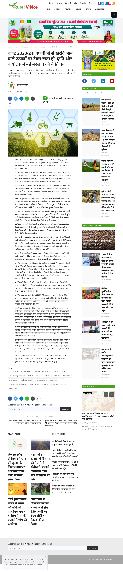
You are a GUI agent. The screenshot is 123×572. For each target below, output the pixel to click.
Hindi (92, 3)
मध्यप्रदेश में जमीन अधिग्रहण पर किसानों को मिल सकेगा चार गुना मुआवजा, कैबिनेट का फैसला (63, 489)
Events (88, 9)
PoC (62, 380)
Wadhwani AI (13, 389)
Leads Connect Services (42, 371)
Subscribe (65, 409)
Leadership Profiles (71, 3)
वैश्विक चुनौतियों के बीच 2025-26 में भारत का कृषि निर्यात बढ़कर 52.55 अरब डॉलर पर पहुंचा (65, 465)
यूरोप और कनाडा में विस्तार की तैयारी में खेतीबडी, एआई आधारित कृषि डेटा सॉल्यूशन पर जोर (40, 470)
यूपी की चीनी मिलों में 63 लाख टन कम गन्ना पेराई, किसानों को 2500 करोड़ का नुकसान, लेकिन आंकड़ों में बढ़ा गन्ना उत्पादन (108, 201)
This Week (87, 93)
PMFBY (30, 376)
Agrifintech (56, 376)
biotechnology (34, 384)
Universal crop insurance (17, 376)
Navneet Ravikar (26, 371)
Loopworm (53, 380)
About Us (60, 3)
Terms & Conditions (95, 567)
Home (48, 9)
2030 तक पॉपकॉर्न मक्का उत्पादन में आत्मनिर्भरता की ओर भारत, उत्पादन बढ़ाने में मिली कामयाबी (97, 423)
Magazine (83, 3)
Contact (51, 3)
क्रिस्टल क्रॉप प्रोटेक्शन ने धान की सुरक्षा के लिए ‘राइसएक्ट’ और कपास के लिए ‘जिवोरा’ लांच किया (17, 470)
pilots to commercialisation (17, 384)
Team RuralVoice (88, 254)
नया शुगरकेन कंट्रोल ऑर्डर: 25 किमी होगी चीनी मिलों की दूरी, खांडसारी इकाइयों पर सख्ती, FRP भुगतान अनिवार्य (108, 109)
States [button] (79, 9)
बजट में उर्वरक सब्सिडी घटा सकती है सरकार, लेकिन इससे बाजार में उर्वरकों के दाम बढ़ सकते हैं (25, 421)
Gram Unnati (13, 380)
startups (45, 384)
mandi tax (57, 371)
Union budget (13, 371)
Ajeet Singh (104, 122)
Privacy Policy (108, 567)
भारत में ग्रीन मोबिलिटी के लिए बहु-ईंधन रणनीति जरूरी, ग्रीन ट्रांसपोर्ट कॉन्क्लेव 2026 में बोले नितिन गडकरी (65, 453)
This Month (98, 93)
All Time (109, 93)
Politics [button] (69, 9)
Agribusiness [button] (100, 9)
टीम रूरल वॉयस (22, 85)
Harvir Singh (105, 183)
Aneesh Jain (67, 376)
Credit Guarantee (26, 380)
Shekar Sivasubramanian (59, 384)
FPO (65, 371)
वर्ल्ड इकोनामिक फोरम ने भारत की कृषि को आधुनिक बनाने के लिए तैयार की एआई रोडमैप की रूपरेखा (17, 519)
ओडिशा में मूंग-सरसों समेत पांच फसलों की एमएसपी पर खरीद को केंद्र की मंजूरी (65, 477)
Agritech (16, 47)
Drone (38, 376)
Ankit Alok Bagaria (41, 380)
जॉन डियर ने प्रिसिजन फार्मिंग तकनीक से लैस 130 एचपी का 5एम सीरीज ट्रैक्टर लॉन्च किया (40, 519)
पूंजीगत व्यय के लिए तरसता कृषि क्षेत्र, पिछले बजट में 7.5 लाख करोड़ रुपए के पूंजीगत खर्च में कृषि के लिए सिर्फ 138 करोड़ (61, 423)
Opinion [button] (57, 9)
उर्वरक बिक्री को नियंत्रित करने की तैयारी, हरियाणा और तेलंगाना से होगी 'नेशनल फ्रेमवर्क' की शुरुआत (107, 170)
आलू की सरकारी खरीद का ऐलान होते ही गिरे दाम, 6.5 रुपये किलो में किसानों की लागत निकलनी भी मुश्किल (108, 140)
